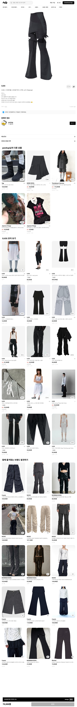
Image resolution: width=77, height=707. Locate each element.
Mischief (54, 660)
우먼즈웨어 (14, 7)
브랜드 (37, 7)
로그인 (59, 2)
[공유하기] (73, 86)
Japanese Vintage (6, 226)
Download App (68, 2)
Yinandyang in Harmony (58, 183)
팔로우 (73, 123)
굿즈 (30, 7)
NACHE (29, 495)
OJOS (3, 86)
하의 (6, 106)
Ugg (3, 183)
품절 (52, 704)
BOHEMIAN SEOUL (57, 495)
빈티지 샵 (53, 7)
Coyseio (4, 495)
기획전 (60, 7)
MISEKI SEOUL (30, 183)
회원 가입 (52, 2)
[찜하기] (68, 87)
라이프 (23, 7)
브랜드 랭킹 (45, 7)
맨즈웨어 (5, 7)
